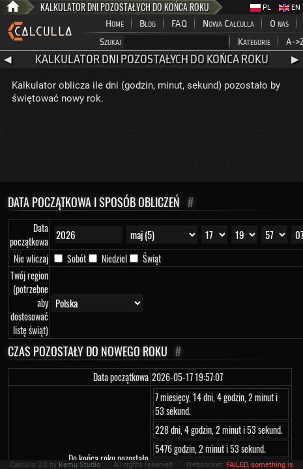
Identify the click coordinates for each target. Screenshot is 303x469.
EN (289, 7)
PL (260, 7)
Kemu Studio (79, 465)
